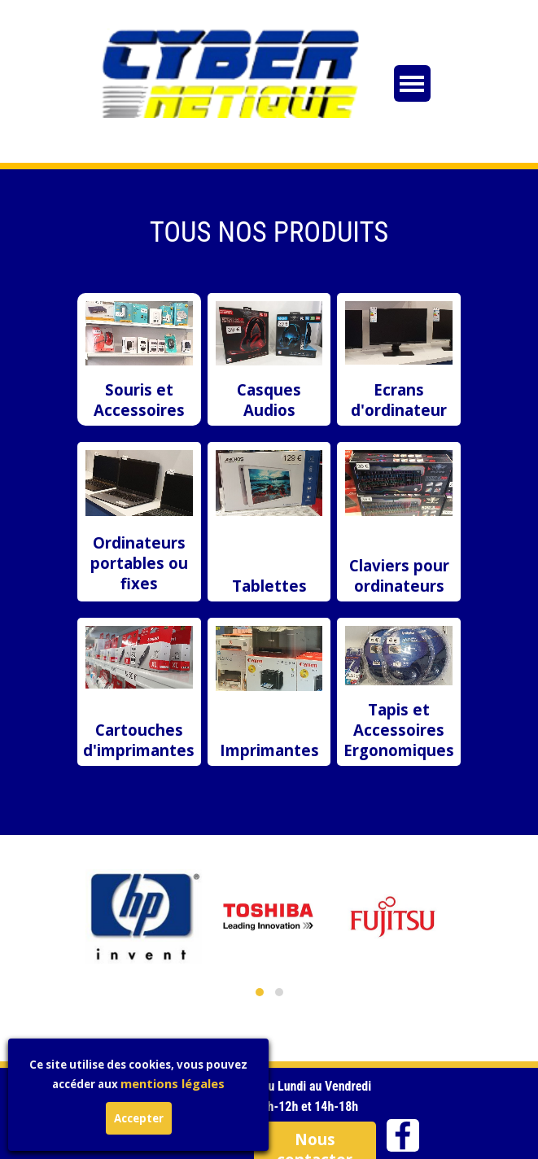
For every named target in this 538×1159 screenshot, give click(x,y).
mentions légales (115, 1083)
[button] (259, 992)
